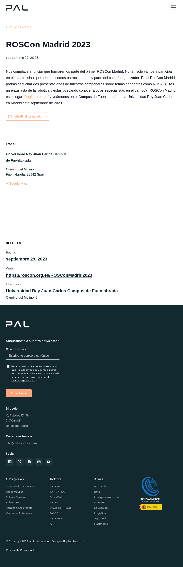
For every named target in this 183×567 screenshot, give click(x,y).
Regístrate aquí (36, 97)
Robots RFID (13, 502)
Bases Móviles (14, 491)
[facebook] (29, 462)
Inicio (11, 27)
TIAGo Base (57, 518)
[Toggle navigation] (173, 7)
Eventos (25, 27)
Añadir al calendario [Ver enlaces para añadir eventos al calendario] (28, 116)
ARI (52, 523)
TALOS (54, 513)
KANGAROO (57, 491)
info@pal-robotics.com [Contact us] (21, 443)
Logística (100, 513)
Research (100, 486)
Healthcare (101, 523)
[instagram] (39, 462)
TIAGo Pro (56, 486)
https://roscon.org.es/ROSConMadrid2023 (49, 275)
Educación (101, 507)
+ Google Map (16, 183)
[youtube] (49, 462)
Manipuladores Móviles (20, 486)
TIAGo (54, 502)
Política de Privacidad (20, 550)
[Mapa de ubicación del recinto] (125, 184)
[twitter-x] (20, 462)
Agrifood (100, 518)
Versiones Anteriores (19, 513)
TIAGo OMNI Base (61, 507)
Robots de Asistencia (19, 507)
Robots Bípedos (16, 497)
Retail (97, 491)
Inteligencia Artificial (106, 497)
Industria (99, 502)
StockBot (56, 497)
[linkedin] (10, 462)
